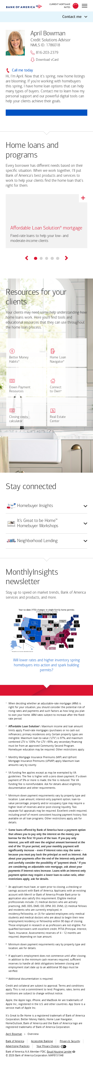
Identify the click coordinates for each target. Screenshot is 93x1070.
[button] (46, 17)
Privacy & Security (70, 1041)
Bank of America (15, 1041)
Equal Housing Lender (59, 1051)
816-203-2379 (44, 53)
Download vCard (45, 60)
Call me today (22, 70)
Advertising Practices (17, 1046)
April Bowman (14, 1034)
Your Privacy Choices (48, 1046)
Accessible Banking (42, 1041)
